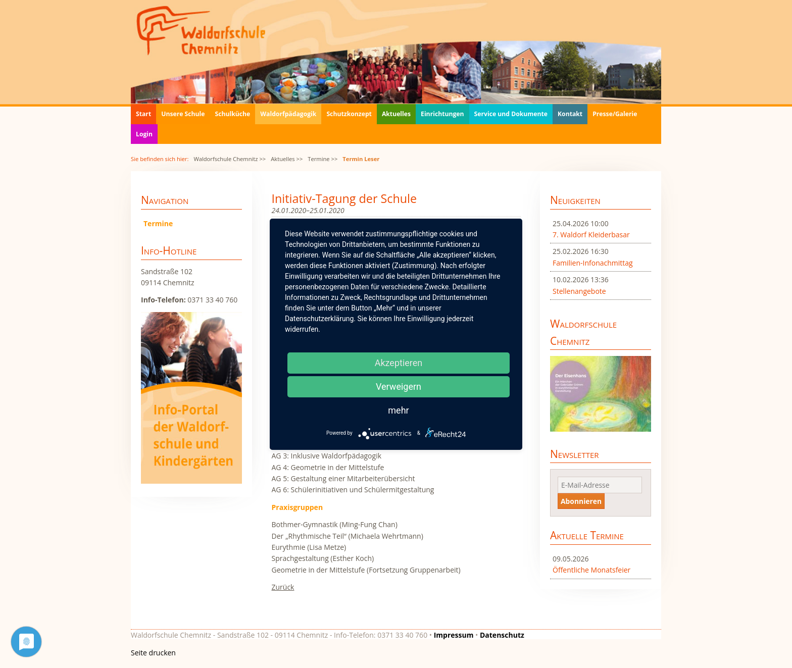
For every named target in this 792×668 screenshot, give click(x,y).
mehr (398, 410)
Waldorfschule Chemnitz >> (229, 159)
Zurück (283, 587)
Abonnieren (581, 501)
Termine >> (322, 159)
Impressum (454, 635)
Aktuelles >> (287, 159)
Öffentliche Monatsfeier (591, 570)
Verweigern (398, 386)
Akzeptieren (399, 362)
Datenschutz (502, 635)
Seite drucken (153, 652)
